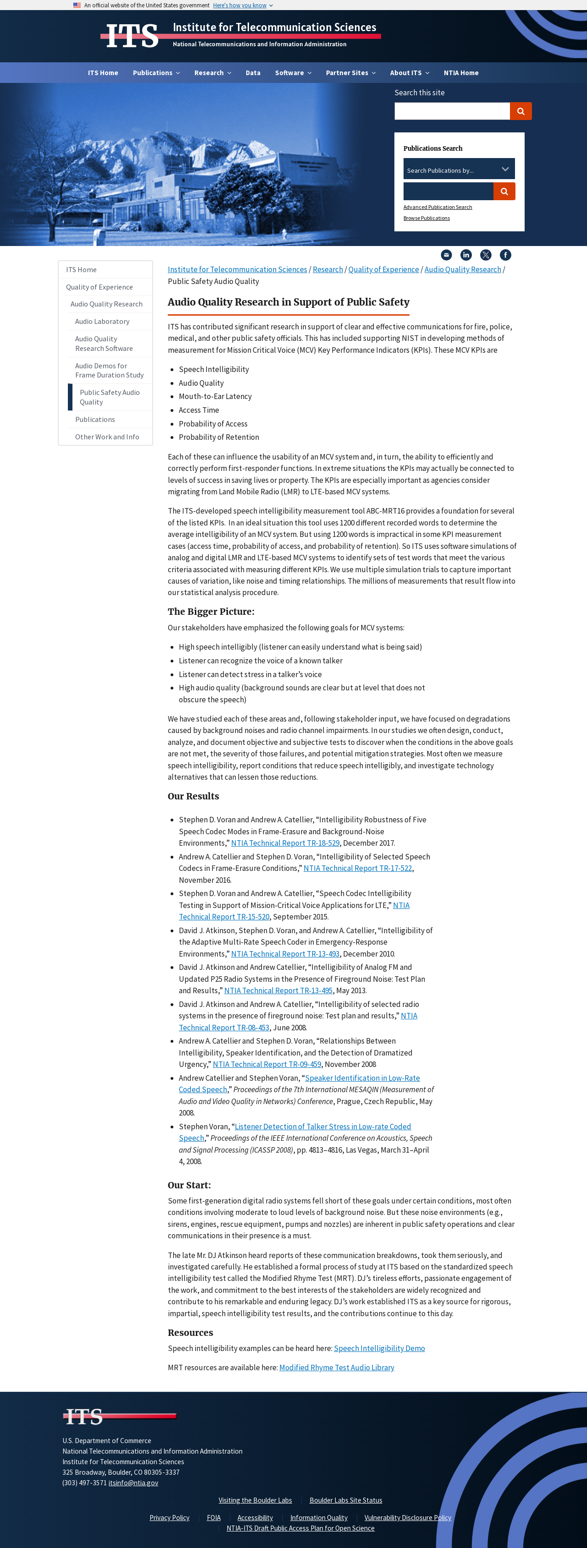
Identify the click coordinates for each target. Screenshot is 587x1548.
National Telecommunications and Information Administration (260, 44)
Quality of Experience (99, 286)
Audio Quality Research (107, 303)
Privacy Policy (169, 1517)
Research (328, 269)
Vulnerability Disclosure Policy (408, 1517)
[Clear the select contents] (493, 169)
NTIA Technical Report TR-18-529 (285, 843)
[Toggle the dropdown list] (505, 169)
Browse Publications (427, 217)
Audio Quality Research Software (104, 343)
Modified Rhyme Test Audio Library (336, 1367)
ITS (132, 36)
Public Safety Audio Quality (110, 397)
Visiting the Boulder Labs (255, 1500)
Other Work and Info (107, 436)
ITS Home (103, 72)
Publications (95, 419)
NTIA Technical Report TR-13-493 (285, 954)
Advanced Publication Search (438, 206)
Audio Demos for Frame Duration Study (109, 370)
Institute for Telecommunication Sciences (275, 27)
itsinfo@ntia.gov (133, 1482)
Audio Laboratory (102, 321)
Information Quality (319, 1517)
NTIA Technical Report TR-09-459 (267, 1064)
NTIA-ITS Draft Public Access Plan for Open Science (301, 1528)
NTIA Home (461, 72)
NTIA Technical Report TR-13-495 (278, 990)
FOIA (214, 1517)
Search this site (419, 93)
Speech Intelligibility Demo (379, 1348)
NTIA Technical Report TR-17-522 (358, 868)
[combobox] (459, 171)
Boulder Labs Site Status (346, 1500)
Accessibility (255, 1517)
